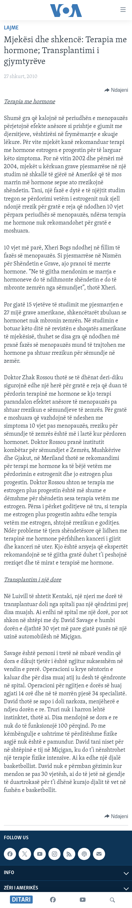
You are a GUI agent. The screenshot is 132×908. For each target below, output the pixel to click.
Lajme (11, 28)
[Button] (116, 90)
